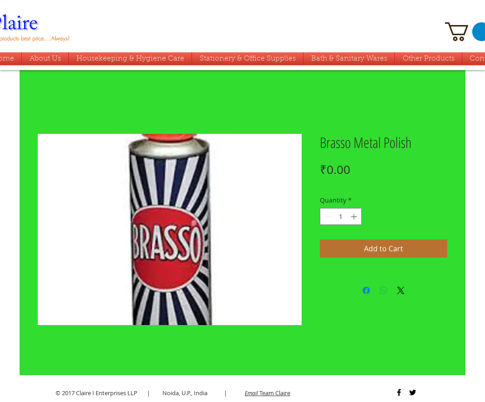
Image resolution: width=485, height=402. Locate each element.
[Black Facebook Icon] (399, 392)
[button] (348, 58)
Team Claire (267, 393)
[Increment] (354, 216)
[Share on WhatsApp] (383, 290)
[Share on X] (400, 290)
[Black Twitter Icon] (412, 392)
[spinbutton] (341, 216)
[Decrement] (327, 216)
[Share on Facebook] (366, 290)
